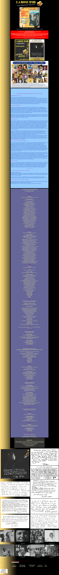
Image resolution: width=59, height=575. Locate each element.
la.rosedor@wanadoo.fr (32, 38)
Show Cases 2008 (22, 566)
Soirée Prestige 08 (32, 565)
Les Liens (45, 566)
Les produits (32, 566)
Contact (46, 565)
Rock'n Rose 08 (22, 565)
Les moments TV (39, 565)
